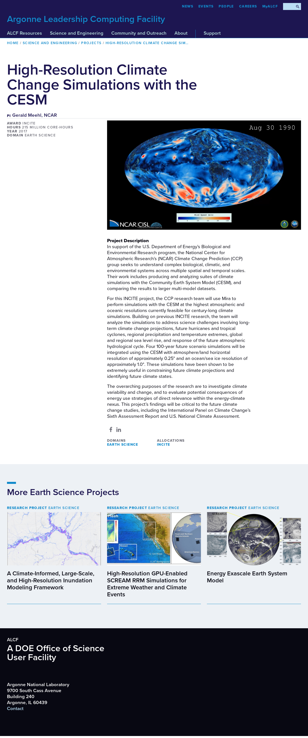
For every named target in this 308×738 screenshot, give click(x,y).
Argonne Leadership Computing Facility (86, 19)
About (180, 33)
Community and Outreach (138, 33)
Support (212, 33)
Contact (15, 708)
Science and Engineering (76, 33)
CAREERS (248, 6)
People (226, 6)
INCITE (163, 444)
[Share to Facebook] (111, 429)
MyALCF (270, 6)
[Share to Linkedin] (119, 429)
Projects (91, 43)
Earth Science (122, 444)
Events (205, 6)
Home (13, 43)
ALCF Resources (24, 33)
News (187, 6)
